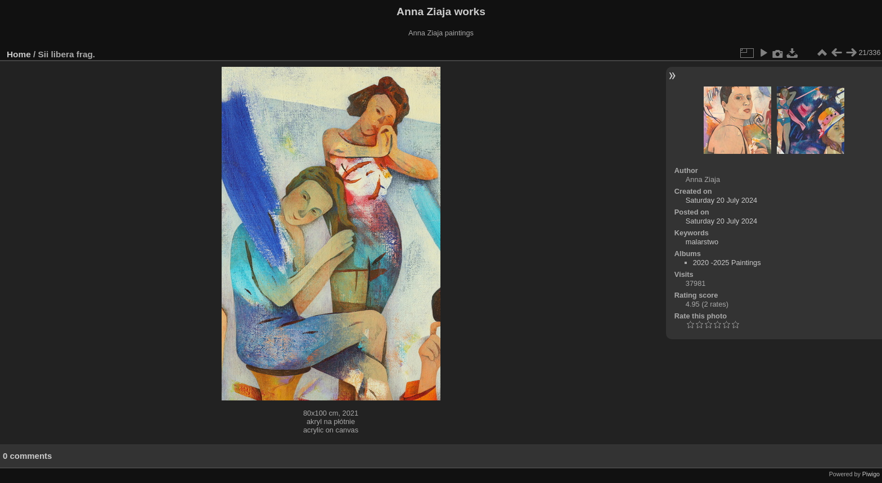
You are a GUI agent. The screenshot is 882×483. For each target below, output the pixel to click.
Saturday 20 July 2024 (721, 200)
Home (19, 54)
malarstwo (702, 242)
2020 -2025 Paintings (727, 262)
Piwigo (871, 474)
